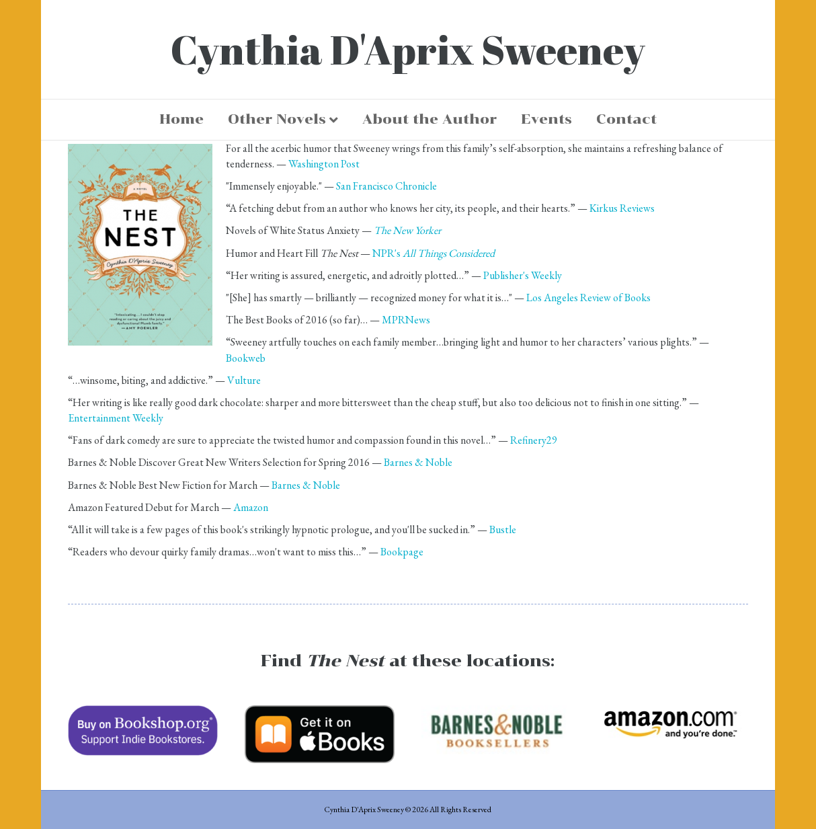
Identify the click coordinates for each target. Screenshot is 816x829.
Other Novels (277, 119)
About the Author (429, 119)
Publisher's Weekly (522, 275)
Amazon (250, 507)
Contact (626, 119)
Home (181, 119)
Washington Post (324, 164)
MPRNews (406, 320)
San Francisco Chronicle (386, 186)
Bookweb (246, 358)
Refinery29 (533, 440)
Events (546, 119)
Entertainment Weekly (115, 418)
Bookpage (401, 552)
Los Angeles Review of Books (588, 297)
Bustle (502, 529)
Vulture (244, 380)
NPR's (433, 253)
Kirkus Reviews (622, 208)
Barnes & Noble (418, 462)
